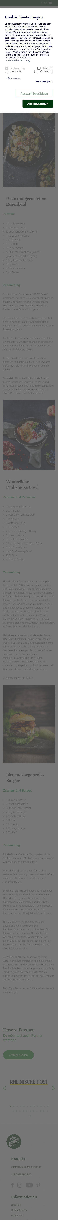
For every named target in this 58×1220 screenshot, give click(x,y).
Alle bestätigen (37, 103)
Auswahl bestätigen (34, 93)
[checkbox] (6, 68)
